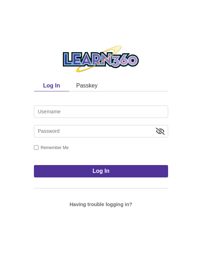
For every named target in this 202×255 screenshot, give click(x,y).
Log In (101, 171)
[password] (101, 131)
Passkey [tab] (86, 86)
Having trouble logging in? (101, 204)
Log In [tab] (51, 86)
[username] (101, 112)
